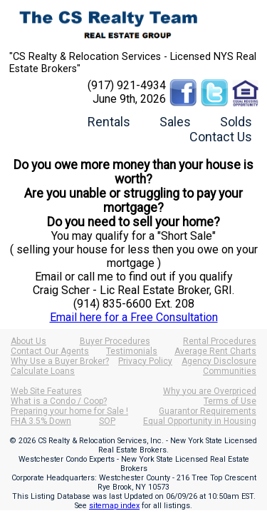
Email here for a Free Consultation (134, 317)
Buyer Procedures (115, 341)
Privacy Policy (145, 361)
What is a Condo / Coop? (59, 401)
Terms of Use (230, 401)
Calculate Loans (43, 371)
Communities (229, 371)
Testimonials (131, 351)
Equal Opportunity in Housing (199, 421)
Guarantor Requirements (207, 411)
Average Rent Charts (215, 351)
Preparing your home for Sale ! (69, 411)
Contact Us (220, 136)
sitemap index (114, 505)
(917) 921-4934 (127, 85)
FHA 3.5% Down (41, 421)
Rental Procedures (219, 341)
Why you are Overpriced (209, 391)
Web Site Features (46, 391)
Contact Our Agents (50, 351)
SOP (107, 421)
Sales (175, 121)
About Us (28, 341)
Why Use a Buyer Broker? (60, 361)
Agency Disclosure (219, 361)
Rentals (109, 121)
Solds (236, 121)
